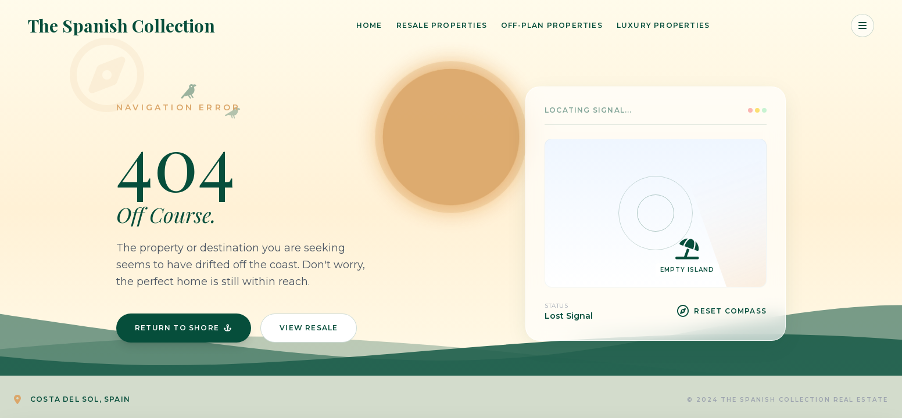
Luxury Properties (663, 25)
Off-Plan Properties (552, 25)
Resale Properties (441, 25)
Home (369, 25)
